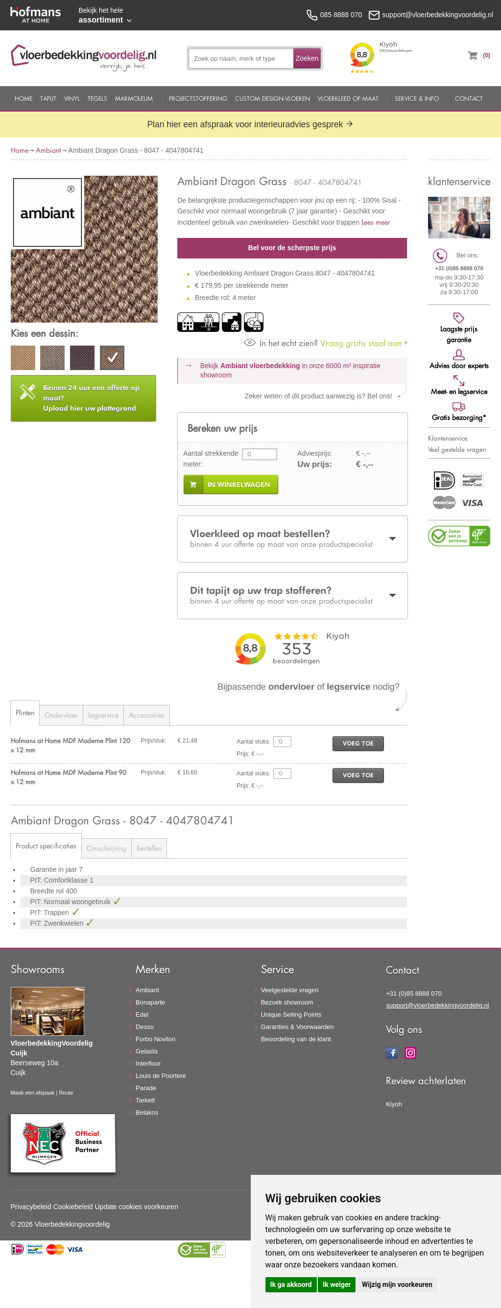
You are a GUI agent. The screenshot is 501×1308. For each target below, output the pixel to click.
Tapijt (48, 98)
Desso (145, 1026)
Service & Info (417, 98)
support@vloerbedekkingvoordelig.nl (437, 1005)
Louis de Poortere (161, 1075)
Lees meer (375, 222)
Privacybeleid (31, 1207)
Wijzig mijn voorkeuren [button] (397, 1284)
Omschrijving (106, 848)
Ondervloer (61, 715)
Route (66, 1093)
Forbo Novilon (155, 1039)
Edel (142, 1014)
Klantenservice (448, 438)
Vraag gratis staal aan (323, 343)
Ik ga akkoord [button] (291, 1284)
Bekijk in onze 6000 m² (290, 370)
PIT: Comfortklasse (60, 880)
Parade (146, 1088)
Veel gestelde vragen (457, 449)
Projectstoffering (198, 98)
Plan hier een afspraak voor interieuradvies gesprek (250, 124)
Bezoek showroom (287, 1002)
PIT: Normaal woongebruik (71, 902)
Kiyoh (394, 1104)
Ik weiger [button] (337, 1284)
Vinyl (72, 98)
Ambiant (48, 150)
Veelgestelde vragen (290, 990)
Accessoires (147, 715)
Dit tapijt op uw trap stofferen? (292, 595)
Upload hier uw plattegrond (91, 398)
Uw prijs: (314, 464)
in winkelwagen (239, 485)
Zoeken (307, 58)
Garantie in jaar (54, 869)
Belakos (147, 1112)
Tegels (97, 98)
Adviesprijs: (315, 453)
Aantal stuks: (253, 741)
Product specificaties (46, 845)
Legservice (103, 715)
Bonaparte (150, 1002)
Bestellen (149, 848)
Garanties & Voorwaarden (297, 1026)
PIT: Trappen (50, 912)
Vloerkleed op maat (348, 98)
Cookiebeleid (73, 1207)
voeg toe (358, 743)
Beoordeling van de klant (296, 1039)
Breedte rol (48, 891)
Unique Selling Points (291, 1014)
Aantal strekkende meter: (210, 458)
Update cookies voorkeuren (136, 1207)
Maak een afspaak (33, 1093)
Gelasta (147, 1051)
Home (23, 98)
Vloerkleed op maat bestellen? (292, 538)
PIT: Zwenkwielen (58, 923)
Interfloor (148, 1063)
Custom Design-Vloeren (272, 98)
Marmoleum (134, 98)
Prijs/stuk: (154, 740)
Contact (469, 98)
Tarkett (145, 1100)
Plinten (25, 712)
